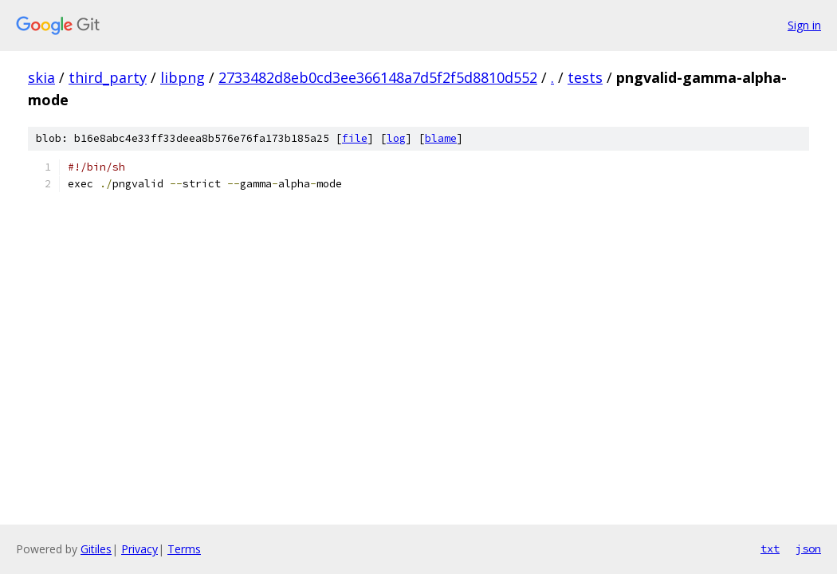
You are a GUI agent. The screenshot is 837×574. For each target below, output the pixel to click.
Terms (184, 548)
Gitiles (96, 548)
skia (41, 77)
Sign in (804, 25)
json (808, 548)
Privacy (139, 548)
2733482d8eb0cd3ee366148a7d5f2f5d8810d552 (377, 77)
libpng (182, 77)
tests (585, 77)
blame (441, 138)
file (354, 138)
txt (770, 548)
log (396, 138)
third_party (108, 77)
